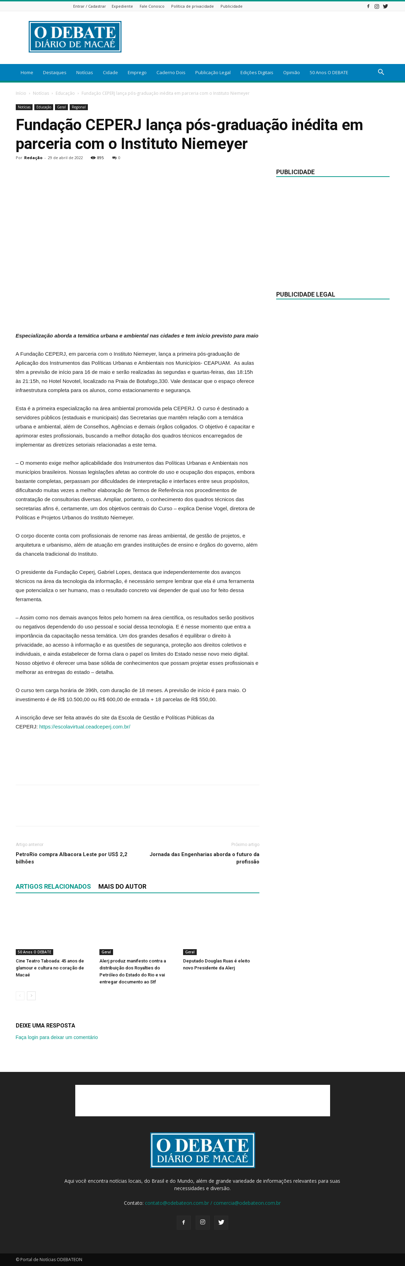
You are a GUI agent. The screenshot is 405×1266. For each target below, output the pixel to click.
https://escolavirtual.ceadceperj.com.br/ (84, 727)
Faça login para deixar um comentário (57, 1037)
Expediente (122, 6)
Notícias (84, 72)
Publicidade (232, 6)
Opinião (291, 72)
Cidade (110, 72)
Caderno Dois (171, 72)
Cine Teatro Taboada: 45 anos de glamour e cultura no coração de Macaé (50, 967)
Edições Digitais (256, 72)
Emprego (137, 72)
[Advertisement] (137, 313)
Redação (33, 157)
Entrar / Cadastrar (89, 6)
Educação (65, 93)
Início (21, 93)
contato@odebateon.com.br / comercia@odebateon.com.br (213, 1203)
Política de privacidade (192, 6)
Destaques (55, 72)
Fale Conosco (152, 6)
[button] (381, 73)
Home (27, 72)
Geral (61, 107)
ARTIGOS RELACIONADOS (53, 886)
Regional (79, 107)
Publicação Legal (213, 72)
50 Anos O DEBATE (329, 72)
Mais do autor (122, 886)
